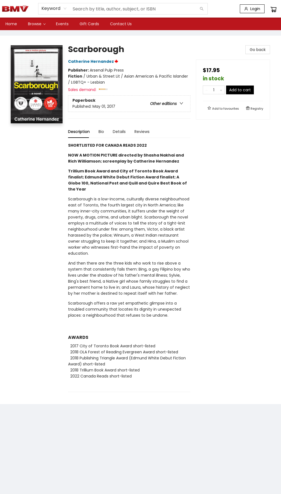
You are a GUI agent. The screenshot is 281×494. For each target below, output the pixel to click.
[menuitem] (11, 24)
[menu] (140, 24)
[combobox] (54, 8)
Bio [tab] (101, 131)
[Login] (252, 8)
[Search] (201, 8)
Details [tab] (119, 131)
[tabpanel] (129, 267)
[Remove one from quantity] (206, 90)
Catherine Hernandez (94, 61)
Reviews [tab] (142, 131)
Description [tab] (79, 131)
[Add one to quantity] (221, 90)
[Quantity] (214, 90)
